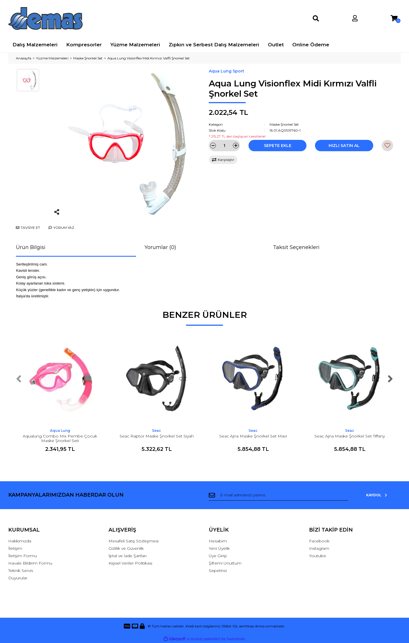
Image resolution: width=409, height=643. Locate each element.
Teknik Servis (20, 570)
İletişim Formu (22, 555)
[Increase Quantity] (235, 145)
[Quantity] (224, 145)
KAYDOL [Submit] (382, 495)
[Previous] (19, 378)
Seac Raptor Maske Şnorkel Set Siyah (157, 436)
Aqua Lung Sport (226, 71)
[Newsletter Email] (283, 495)
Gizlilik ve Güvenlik (126, 548)
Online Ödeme (310, 44)
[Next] (390, 378)
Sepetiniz (218, 570)
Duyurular (17, 577)
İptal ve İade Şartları (127, 555)
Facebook (319, 541)
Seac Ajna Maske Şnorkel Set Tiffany (349, 436)
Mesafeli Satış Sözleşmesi (133, 541)
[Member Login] (355, 18)
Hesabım (218, 541)
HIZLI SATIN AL (344, 145)
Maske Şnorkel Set (284, 124)
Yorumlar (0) (160, 247)
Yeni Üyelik (219, 548)
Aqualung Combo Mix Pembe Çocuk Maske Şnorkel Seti (60, 438)
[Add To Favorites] (387, 145)
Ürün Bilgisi (30, 247)
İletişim (15, 548)
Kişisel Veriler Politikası (130, 563)
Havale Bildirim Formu (30, 563)
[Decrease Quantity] (213, 145)
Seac (156, 430)
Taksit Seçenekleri (296, 247)
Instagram (319, 548)
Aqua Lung (60, 430)
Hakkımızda (19, 541)
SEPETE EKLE (277, 145)
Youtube (317, 555)
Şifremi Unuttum (225, 563)
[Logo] (45, 18)
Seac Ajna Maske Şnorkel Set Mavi (253, 436)
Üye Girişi (218, 555)
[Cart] (394, 18)
